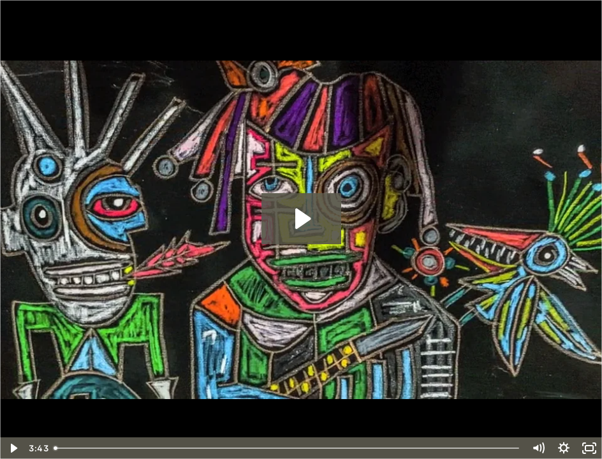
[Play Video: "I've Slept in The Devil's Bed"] (301, 218)
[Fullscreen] (589, 448)
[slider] (287, 448)
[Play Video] (13, 448)
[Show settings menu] (563, 448)
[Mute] (538, 448)
